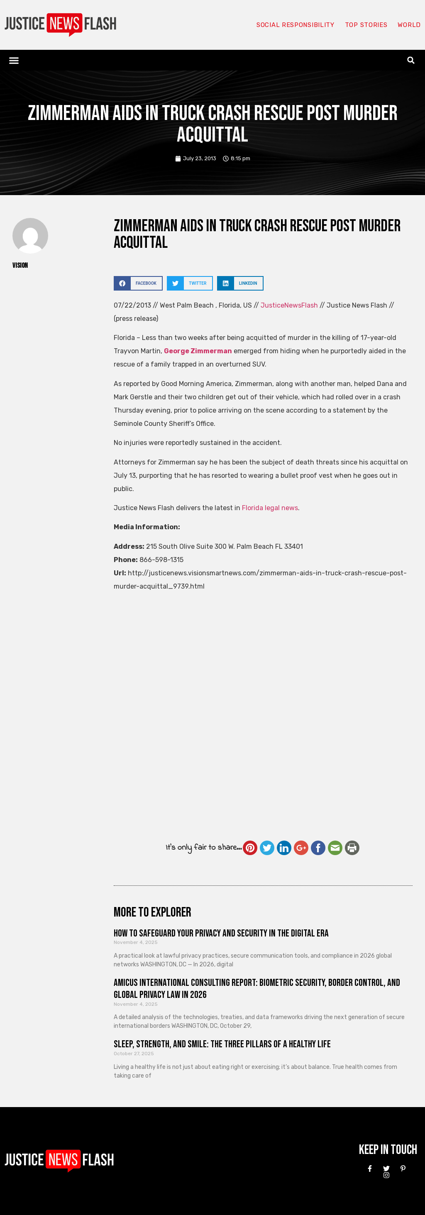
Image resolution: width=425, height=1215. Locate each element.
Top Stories (366, 25)
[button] (14, 60)
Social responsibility (295, 25)
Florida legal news (270, 508)
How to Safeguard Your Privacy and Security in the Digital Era (221, 933)
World (409, 25)
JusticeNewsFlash (289, 305)
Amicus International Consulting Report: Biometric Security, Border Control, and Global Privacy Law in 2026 (257, 989)
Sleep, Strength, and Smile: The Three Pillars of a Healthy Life (222, 1044)
